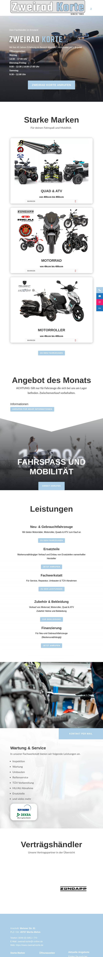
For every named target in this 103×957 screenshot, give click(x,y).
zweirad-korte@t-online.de (30, 941)
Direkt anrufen (51, 486)
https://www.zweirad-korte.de (29, 945)
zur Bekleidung (51, 619)
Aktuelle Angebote (78, 952)
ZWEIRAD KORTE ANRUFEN (51, 84)
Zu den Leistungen (51, 589)
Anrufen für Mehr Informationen (32, 409)
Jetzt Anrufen (51, 567)
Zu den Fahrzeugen (51, 353)
